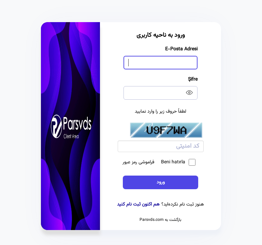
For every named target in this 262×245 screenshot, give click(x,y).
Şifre (193, 79)
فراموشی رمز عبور (138, 162)
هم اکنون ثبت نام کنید (138, 204)
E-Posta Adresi (181, 49)
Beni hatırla (178, 162)
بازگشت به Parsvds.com (160, 220)
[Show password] (187, 92)
